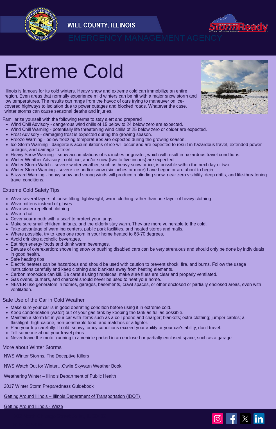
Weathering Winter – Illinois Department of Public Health (60, 376)
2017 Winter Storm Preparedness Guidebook (49, 386)
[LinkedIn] (259, 418)
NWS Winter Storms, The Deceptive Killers (46, 356)
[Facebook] (231, 418)
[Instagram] (217, 418)
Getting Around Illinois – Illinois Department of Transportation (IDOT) (72, 396)
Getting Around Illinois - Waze (33, 406)
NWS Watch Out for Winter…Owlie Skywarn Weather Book (62, 366)
